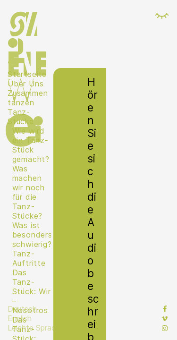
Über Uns (25, 83)
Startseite (27, 74)
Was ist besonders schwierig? (31, 235)
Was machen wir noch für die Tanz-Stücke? (28, 192)
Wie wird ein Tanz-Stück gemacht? (31, 145)
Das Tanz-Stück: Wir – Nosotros (31, 291)
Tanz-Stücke (21, 116)
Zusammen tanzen (28, 97)
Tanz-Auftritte (29, 258)
